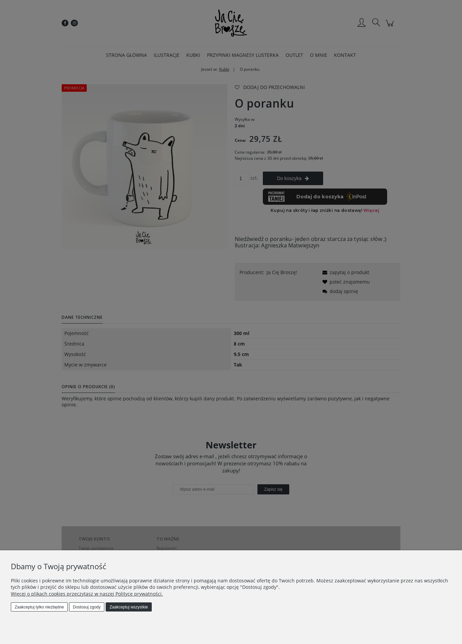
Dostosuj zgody (87, 607)
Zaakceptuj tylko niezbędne (39, 607)
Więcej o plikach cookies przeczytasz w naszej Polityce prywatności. (87, 594)
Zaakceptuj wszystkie (128, 607)
